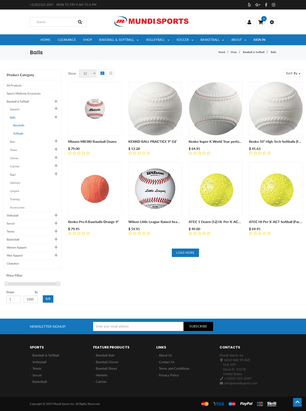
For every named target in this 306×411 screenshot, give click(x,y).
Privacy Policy (169, 375)
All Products (14, 85)
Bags (13, 174)
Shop (234, 52)
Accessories (17, 207)
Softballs (18, 133)
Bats (12, 141)
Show (72, 73)
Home (221, 52)
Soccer (11, 223)
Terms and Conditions (174, 368)
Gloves (14, 158)
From (10, 292)
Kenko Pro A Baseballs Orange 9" (93, 222)
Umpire (14, 191)
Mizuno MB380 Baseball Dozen (92, 141)
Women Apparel (16, 247)
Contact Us (167, 362)
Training (15, 199)
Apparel (14, 109)
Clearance (13, 263)
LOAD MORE (185, 252)
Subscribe (198, 326)
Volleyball (12, 215)
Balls (273, 52)
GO (48, 299)
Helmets (15, 183)
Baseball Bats (105, 355)
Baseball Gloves (107, 362)
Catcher (15, 166)
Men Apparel (14, 255)
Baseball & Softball (254, 52)
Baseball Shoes (106, 368)
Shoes (13, 150)
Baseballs (18, 125)
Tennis (10, 231)
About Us (165, 355)
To (36, 292)
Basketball (13, 239)
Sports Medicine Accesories (24, 93)
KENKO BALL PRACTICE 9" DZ (152, 141)
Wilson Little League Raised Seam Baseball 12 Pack (167, 222)
